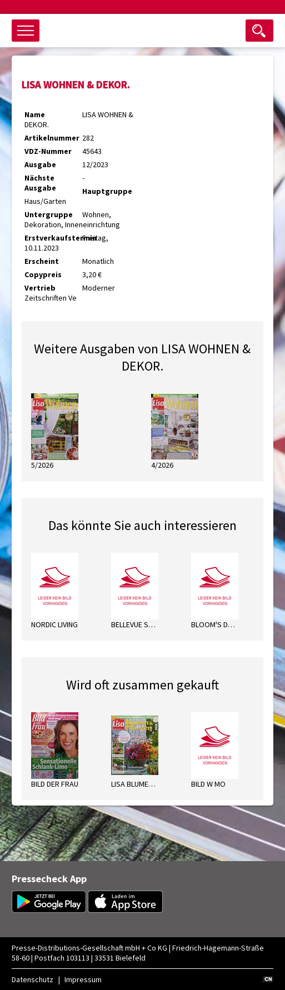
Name (34, 114)
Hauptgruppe (107, 191)
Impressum (83, 979)
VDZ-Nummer (48, 151)
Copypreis (43, 274)
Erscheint (41, 261)
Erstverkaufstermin (53, 238)
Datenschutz (32, 979)
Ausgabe (40, 164)
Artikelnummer (51, 138)
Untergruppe (48, 214)
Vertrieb (40, 288)
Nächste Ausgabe (40, 183)
